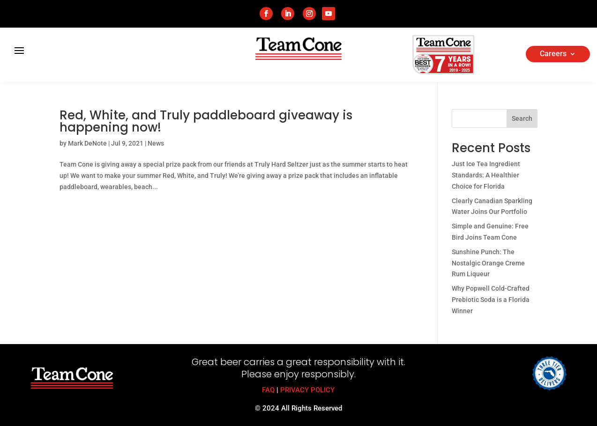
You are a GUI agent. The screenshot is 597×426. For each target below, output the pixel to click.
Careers (553, 54)
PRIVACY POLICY (307, 390)
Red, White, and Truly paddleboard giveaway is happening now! (206, 121)
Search (522, 118)
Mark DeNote (87, 143)
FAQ (268, 390)
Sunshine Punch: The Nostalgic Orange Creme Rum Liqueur (488, 263)
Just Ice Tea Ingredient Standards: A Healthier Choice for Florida (486, 175)
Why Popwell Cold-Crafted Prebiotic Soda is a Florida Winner (491, 300)
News (156, 143)
